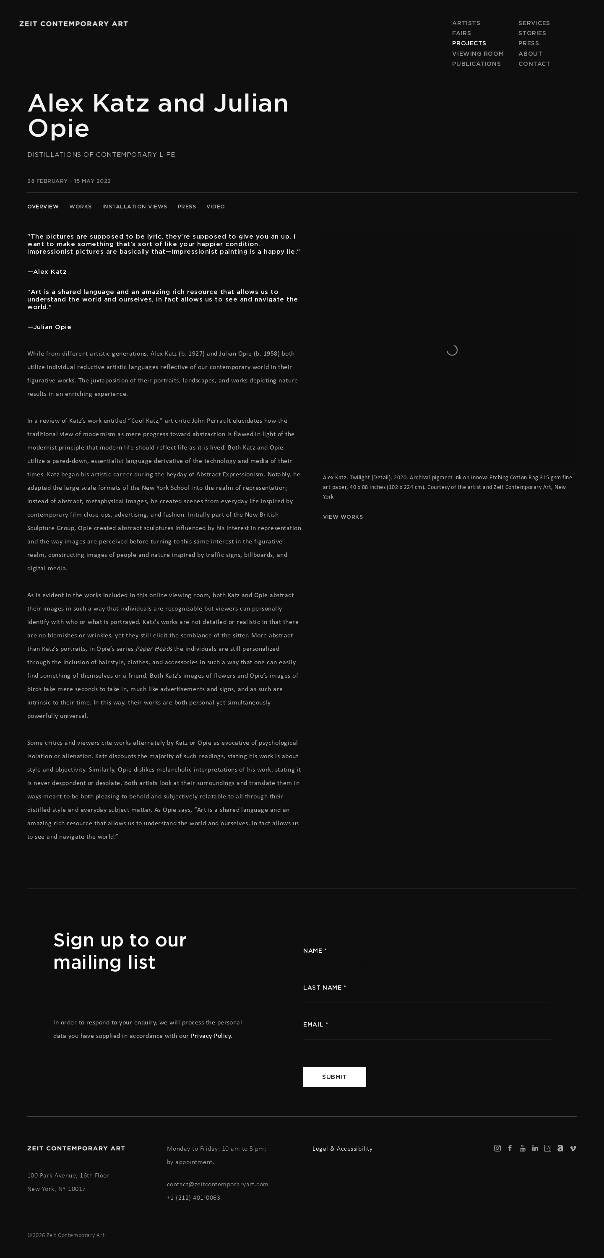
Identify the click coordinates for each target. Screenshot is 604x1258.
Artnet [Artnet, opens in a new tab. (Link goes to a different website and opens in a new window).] (560, 1148)
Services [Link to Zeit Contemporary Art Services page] (534, 23)
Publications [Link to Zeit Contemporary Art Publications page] (476, 63)
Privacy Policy (211, 1035)
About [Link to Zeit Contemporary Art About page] (530, 53)
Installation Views (134, 206)
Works (80, 206)
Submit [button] (334, 1076)
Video (215, 206)
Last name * (324, 987)
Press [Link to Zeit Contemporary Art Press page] (528, 43)
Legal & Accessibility (342, 1148)
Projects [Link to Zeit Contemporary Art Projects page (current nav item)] (469, 43)
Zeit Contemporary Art (73, 23)
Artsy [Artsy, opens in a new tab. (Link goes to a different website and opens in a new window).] (548, 1148)
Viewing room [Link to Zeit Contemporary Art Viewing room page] (478, 53)
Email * (315, 1024)
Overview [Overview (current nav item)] (43, 206)
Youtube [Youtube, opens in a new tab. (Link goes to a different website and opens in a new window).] (522, 1148)
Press (187, 206)
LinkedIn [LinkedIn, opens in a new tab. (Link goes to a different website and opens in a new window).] (535, 1148)
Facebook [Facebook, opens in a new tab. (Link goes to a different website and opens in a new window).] (510, 1148)
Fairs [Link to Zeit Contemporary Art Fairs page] (461, 33)
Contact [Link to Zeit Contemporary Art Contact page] (534, 63)
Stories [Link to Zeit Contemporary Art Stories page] (532, 33)
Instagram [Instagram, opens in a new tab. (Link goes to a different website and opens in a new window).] (497, 1148)
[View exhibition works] (450, 253)
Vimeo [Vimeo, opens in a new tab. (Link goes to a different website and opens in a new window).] (573, 1148)
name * (315, 950)
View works (343, 517)
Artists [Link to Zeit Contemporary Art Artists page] (466, 23)
